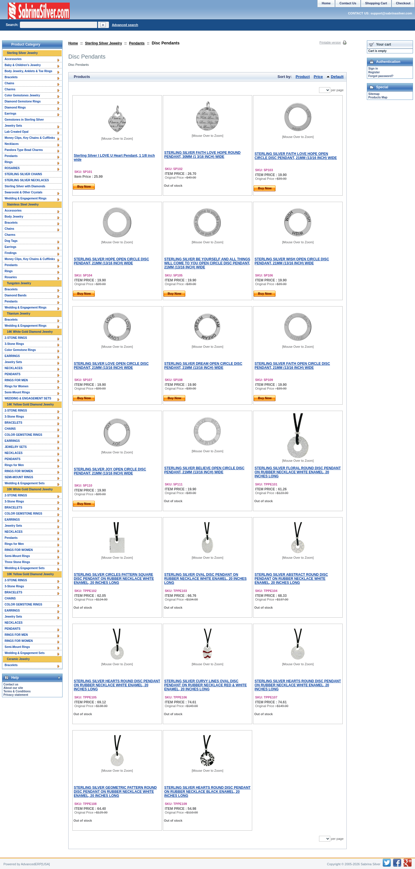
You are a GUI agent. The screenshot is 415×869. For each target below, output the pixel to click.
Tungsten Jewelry (19, 283)
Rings (9, 162)
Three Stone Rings (17, 562)
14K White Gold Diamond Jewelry (30, 331)
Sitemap (374, 94)
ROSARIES (12, 168)
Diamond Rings (15, 107)
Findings (11, 253)
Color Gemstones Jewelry (22, 95)
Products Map (377, 97)
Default (337, 76)
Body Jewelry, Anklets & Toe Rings (28, 71)
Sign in (373, 68)
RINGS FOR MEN (16, 380)
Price (318, 76)
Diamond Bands (16, 295)
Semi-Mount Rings (17, 392)
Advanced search (125, 25)
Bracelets (11, 77)
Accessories (13, 59)
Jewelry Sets (13, 125)
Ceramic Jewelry (18, 659)
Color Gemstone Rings (20, 350)
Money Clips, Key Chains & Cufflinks (30, 137)
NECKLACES (13, 368)
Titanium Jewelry (18, 313)
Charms (10, 89)
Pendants (137, 43)
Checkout (403, 3)
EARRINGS (12, 356)
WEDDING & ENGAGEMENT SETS (28, 398)
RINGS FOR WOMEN (19, 471)
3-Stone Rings (14, 343)
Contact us (10, 684)
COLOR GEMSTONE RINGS (23, 434)
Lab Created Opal (17, 131)
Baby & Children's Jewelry (23, 65)
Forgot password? (380, 76)
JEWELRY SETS (16, 446)
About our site (13, 687)
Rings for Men (14, 465)
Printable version (330, 42)
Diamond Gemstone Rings (23, 101)
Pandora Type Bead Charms (24, 150)
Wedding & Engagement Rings (25, 198)
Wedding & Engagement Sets (25, 483)
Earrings (10, 113)
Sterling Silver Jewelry (103, 43)
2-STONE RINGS (16, 337)
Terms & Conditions (17, 691)
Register (374, 72)
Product (303, 76)
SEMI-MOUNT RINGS (19, 477)
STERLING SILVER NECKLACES (27, 180)
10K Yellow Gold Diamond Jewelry (30, 574)
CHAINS (10, 428)
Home (73, 43)
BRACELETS (13, 422)
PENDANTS (12, 374)
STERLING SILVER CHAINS (23, 174)
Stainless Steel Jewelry (23, 204)
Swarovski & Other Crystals (23, 192)
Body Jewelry (14, 216)
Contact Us (347, 3)
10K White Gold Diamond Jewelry (30, 489)
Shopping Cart (376, 3)
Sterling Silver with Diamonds (25, 186)
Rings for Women (17, 386)
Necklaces (12, 143)
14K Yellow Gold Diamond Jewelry (30, 404)
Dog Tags (11, 240)
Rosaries (11, 277)
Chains (9, 83)
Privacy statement (15, 694)
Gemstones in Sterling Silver (24, 119)
